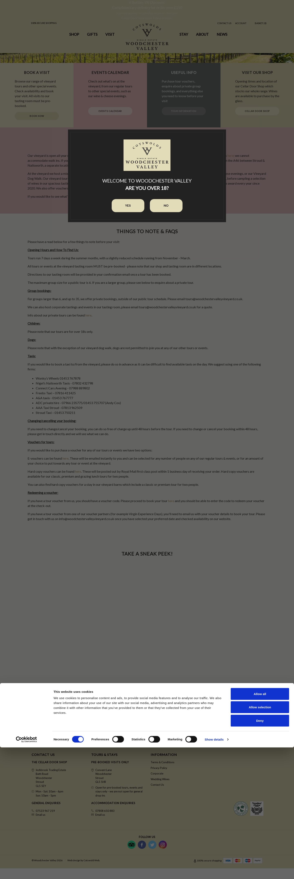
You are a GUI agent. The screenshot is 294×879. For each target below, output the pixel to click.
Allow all (260, 825)
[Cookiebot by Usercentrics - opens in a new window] (26, 871)
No (166, 205)
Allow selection (260, 839)
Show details (214, 871)
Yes (128, 205)
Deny (260, 852)
